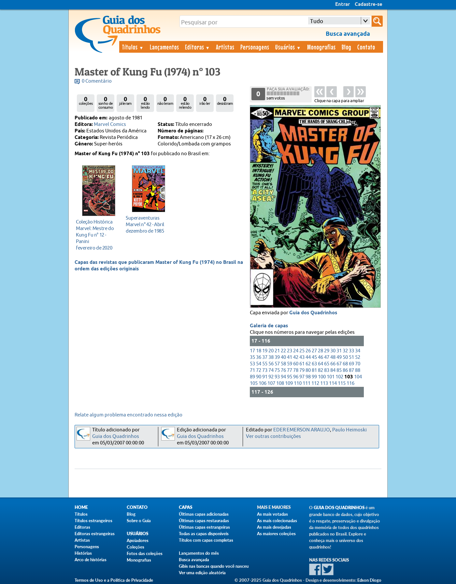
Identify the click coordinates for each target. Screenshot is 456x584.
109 (289, 383)
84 (332, 370)
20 (271, 351)
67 (339, 364)
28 (320, 351)
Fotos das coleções (145, 553)
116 (350, 383)
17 (252, 351)
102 (339, 377)
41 (289, 357)
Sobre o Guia (139, 520)
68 (345, 364)
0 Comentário (97, 81)
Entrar (342, 4)
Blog (346, 47)
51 (351, 357)
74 (271, 370)
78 (295, 370)
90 (258, 377)
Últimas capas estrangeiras (204, 527)
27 (314, 351)
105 (254, 383)
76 (283, 370)
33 (351, 351)
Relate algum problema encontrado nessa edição (128, 415)
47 (326, 357)
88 (357, 370)
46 (320, 357)
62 (308, 364)
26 (308, 351)
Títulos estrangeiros (93, 520)
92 (271, 377)
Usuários (288, 47)
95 (289, 377)
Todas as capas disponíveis (204, 533)
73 (264, 370)
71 (252, 370)
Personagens (254, 47)
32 (345, 351)
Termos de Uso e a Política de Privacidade (114, 580)
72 (258, 370)
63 (314, 364)
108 (280, 383)
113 (324, 383)
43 (302, 357)
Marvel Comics (110, 124)
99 (314, 377)
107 (271, 383)
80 (308, 370)
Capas (185, 507)
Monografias (321, 47)
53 (252, 364)
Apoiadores (138, 540)
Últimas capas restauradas (204, 520)
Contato (366, 47)
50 (345, 357)
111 (306, 383)
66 (332, 364)
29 (326, 351)
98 (308, 377)
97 (302, 377)
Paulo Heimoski (349, 430)
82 (320, 370)
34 (357, 351)
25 (302, 351)
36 (258, 357)
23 (289, 351)
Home (81, 507)
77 (289, 370)
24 (295, 351)
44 (308, 357)
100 (322, 377)
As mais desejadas (274, 527)
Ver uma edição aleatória (202, 572)
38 (271, 357)
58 (283, 364)
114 (333, 383)
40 (283, 357)
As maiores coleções (276, 533)
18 (258, 351)
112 (315, 383)
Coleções (135, 547)
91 (264, 377)
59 (289, 364)
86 (345, 370)
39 (277, 357)
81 (314, 370)
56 (271, 364)
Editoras (197, 47)
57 (277, 364)
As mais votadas (272, 514)
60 (295, 364)
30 (332, 351)
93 (277, 377)
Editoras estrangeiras (95, 533)
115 (342, 383)
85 (339, 370)
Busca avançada (194, 559)
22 (283, 351)
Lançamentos (164, 47)
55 (264, 364)
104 (358, 377)
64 (320, 364)
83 (326, 370)
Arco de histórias (91, 559)
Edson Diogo (369, 580)
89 (252, 377)
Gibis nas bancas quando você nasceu (214, 566)
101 (331, 377)
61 (302, 364)
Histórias (83, 553)
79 (302, 370)
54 (258, 364)
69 (351, 364)
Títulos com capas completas (206, 540)
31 (339, 351)
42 (295, 357)
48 (332, 357)
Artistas (225, 47)
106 (262, 383)
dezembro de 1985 (147, 224)
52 (357, 357)
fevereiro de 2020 (97, 235)
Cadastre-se (368, 4)
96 (295, 377)
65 (326, 364)
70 (357, 364)
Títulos (133, 47)
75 (277, 370)
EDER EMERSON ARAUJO (301, 430)
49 (339, 357)
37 (264, 357)
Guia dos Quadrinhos (313, 313)
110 (298, 383)
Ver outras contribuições (273, 436)
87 (351, 370)
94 (283, 377)
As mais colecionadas (277, 520)
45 (314, 357)
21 (277, 351)
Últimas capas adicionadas (204, 514)
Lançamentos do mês (199, 553)
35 (252, 357)
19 (264, 351)
